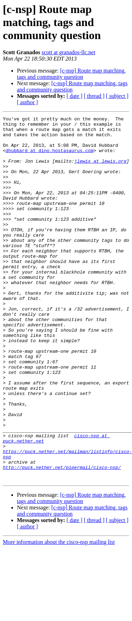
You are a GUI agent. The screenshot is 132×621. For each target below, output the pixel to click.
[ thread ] (94, 96)
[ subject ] (117, 96)
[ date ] (74, 96)
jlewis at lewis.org (100, 170)
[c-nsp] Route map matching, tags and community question (71, 74)
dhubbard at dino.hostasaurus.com (50, 158)
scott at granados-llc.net (68, 52)
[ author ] (27, 102)
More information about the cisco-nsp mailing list (59, 615)
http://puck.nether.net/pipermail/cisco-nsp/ (62, 538)
